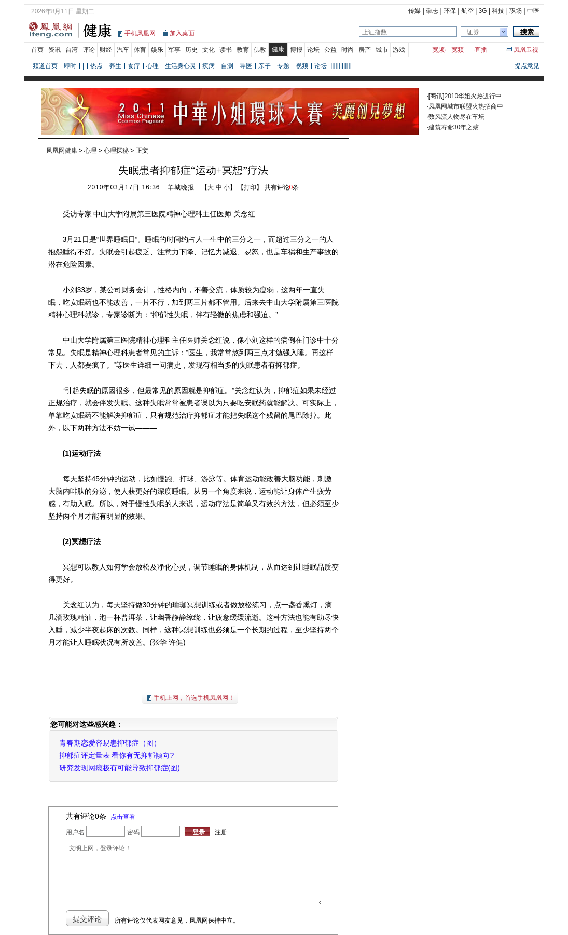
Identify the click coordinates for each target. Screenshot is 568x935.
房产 (364, 49)
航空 (467, 11)
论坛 (313, 49)
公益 (330, 49)
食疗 (134, 66)
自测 (227, 66)
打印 (250, 187)
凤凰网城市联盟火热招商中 (465, 106)
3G (483, 11)
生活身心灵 (180, 66)
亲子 (264, 66)
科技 (498, 11)
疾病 (208, 66)
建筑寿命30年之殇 (453, 127)
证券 (473, 32)
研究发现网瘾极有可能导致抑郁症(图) (119, 768)
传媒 (414, 11)
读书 (225, 49)
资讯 (54, 49)
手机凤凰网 (140, 33)
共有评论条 (282, 187)
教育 (243, 49)
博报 (296, 49)
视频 (302, 66)
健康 (278, 49)
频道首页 (45, 66)
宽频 (438, 49)
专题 (283, 66)
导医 (246, 66)
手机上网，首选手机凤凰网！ (194, 697)
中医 (533, 11)
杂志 (432, 11)
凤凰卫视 (526, 49)
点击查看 (122, 816)
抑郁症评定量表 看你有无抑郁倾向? (116, 755)
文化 (208, 49)
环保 (450, 11)
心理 (152, 66)
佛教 (260, 49)
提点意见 (527, 66)
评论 (88, 49)
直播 (481, 49)
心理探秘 (116, 150)
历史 (191, 49)
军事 (174, 49)
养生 (115, 66)
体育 (140, 49)
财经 (106, 49)
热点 (96, 66)
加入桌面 (182, 33)
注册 (221, 832)
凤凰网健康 (61, 150)
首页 (37, 49)
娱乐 (157, 49)
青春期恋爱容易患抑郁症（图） (110, 743)
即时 (70, 66)
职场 (515, 11)
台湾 (71, 49)
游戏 (399, 49)
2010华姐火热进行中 (473, 96)
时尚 (347, 49)
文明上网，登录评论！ (194, 873)
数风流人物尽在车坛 (456, 116)
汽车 (123, 49)
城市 (382, 49)
